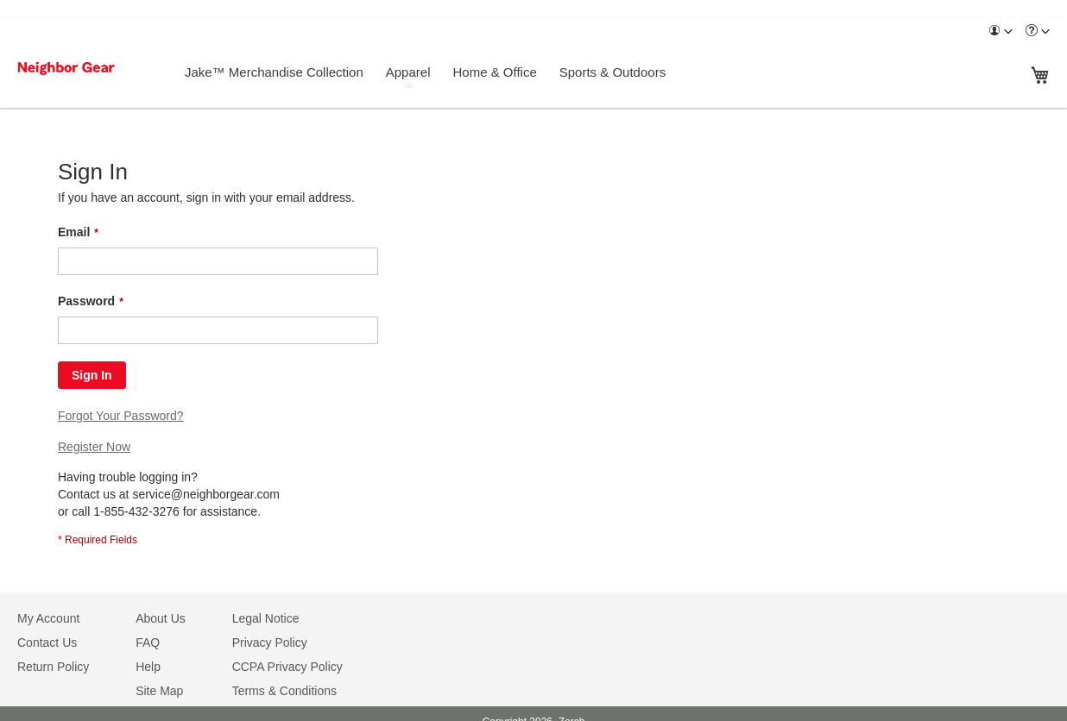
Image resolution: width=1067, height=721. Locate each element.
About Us (161, 618)
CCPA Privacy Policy (287, 667)
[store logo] (88, 68)
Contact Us (47, 642)
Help (148, 667)
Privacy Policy (269, 642)
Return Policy (53, 667)
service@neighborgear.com (206, 494)
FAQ (148, 642)
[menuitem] (1000, 31)
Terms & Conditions (284, 691)
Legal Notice (266, 618)
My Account (48, 618)
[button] (1000, 31)
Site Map (159, 691)
